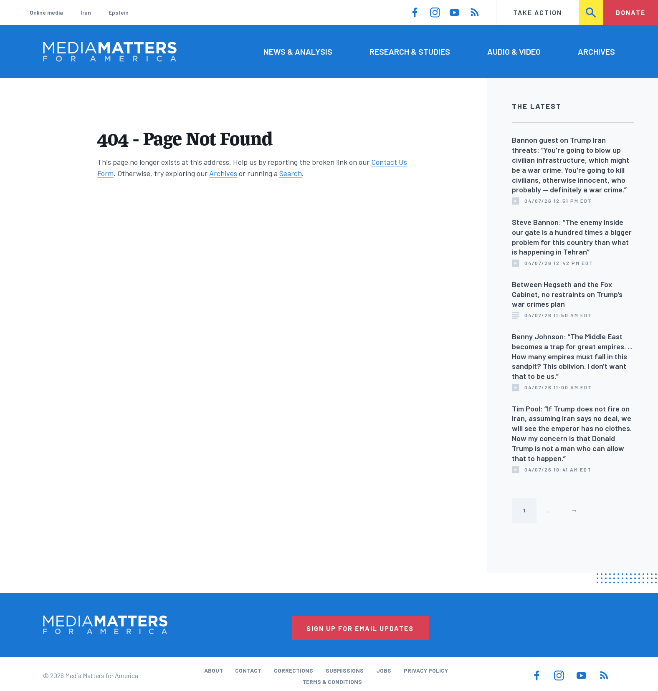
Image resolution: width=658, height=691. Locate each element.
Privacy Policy (426, 670)
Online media (46, 12)
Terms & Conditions (332, 681)
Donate (630, 12)
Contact (248, 670)
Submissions (345, 670)
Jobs (383, 670)
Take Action (537, 12)
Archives (596, 51)
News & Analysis (297, 51)
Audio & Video (514, 51)
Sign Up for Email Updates (360, 628)
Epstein (119, 12)
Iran (86, 12)
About (213, 670)
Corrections (293, 670)
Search (592, 12)
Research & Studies (409, 51)
